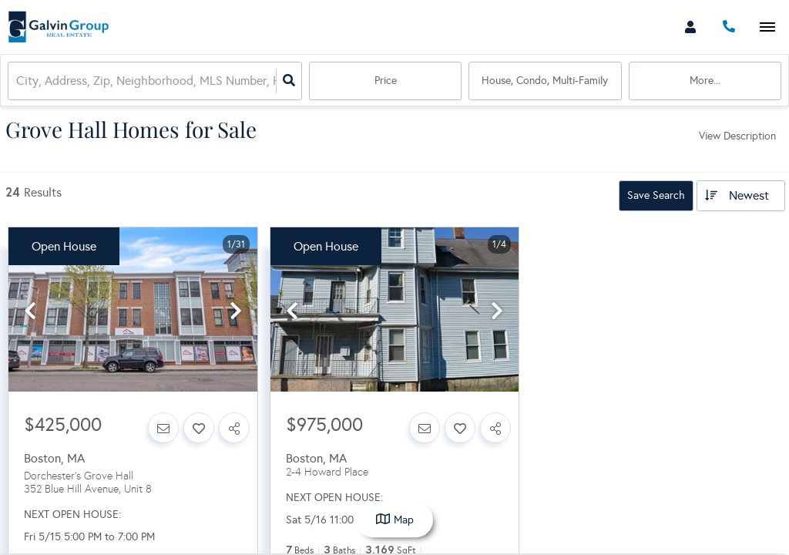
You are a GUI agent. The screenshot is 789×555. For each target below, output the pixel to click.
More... (705, 80)
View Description (737, 136)
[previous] (30, 312)
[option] (132, 310)
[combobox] (17, 81)
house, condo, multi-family (545, 80)
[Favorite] (198, 427)
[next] (235, 312)
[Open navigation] (767, 27)
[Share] (234, 427)
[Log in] (690, 27)
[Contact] (163, 427)
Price (385, 80)
